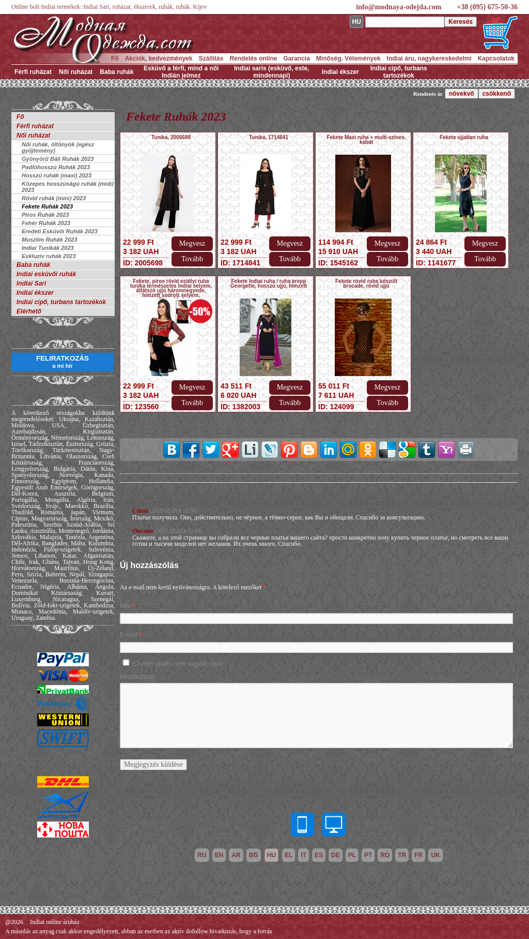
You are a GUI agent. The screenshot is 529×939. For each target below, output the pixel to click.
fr (418, 855)
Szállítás (210, 58)
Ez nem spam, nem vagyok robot (177, 663)
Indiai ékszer (340, 72)
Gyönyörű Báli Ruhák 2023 (58, 159)
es (319, 855)
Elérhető (29, 311)
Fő (115, 58)
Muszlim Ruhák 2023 (49, 239)
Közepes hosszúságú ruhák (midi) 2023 (68, 187)
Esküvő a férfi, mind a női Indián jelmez (181, 72)
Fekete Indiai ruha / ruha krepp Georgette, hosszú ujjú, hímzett (268, 283)
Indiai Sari (31, 283)
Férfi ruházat (33, 72)
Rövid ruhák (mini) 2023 (54, 198)
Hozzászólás (137, 676)
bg (253, 855)
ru (201, 855)
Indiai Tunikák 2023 (48, 248)
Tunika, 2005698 (171, 137)
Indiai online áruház (55, 922)
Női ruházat (75, 72)
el (288, 855)
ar (235, 855)
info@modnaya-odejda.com (398, 7)
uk (435, 855)
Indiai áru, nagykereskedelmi (429, 58)
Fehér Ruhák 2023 (46, 223)
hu (271, 855)
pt (368, 855)
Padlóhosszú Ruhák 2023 (56, 167)
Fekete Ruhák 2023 (47, 206)
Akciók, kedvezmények (159, 58)
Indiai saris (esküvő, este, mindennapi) (271, 72)
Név (125, 605)
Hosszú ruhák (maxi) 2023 (56, 175)
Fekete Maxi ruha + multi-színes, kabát (366, 140)
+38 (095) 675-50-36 (487, 7)
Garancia (296, 58)
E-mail (128, 634)
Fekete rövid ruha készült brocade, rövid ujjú (366, 283)
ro (385, 855)
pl (352, 855)
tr (402, 855)
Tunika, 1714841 (268, 137)
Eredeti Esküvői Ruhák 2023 (60, 231)
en (219, 855)
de (335, 855)
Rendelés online (253, 58)
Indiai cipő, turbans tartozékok (398, 72)
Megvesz (192, 243)
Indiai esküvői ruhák (46, 274)
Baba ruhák (116, 72)
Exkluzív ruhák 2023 (49, 256)
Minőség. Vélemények (348, 58)
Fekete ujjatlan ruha (464, 137)
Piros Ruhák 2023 (45, 215)
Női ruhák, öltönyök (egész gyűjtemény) (58, 147)
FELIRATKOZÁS (62, 361)
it (303, 855)
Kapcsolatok (496, 58)
